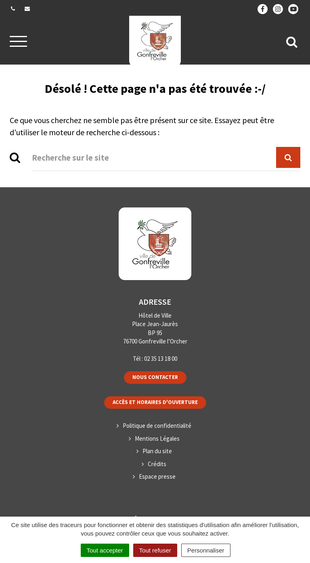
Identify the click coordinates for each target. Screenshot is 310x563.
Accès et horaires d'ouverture (155, 402)
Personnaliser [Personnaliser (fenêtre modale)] (205, 550)
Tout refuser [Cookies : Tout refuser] (155, 550)
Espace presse (157, 476)
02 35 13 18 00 (160, 358)
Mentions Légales (157, 438)
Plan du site (157, 451)
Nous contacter (155, 377)
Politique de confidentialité (157, 425)
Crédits (157, 464)
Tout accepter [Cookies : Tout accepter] (105, 550)
